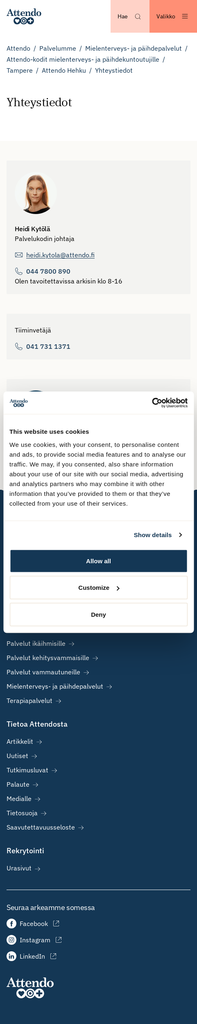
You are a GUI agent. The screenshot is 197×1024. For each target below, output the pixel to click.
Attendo (18, 48)
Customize (98, 587)
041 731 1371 (48, 346)
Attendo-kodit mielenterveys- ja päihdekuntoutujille (83, 59)
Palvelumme (57, 48)
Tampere (20, 70)
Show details (153, 534)
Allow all (98, 560)
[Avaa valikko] (173, 16)
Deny (98, 614)
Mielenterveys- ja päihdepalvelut (133, 48)
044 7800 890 (48, 271)
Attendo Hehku (64, 70)
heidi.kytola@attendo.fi (60, 255)
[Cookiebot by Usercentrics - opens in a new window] (152, 402)
